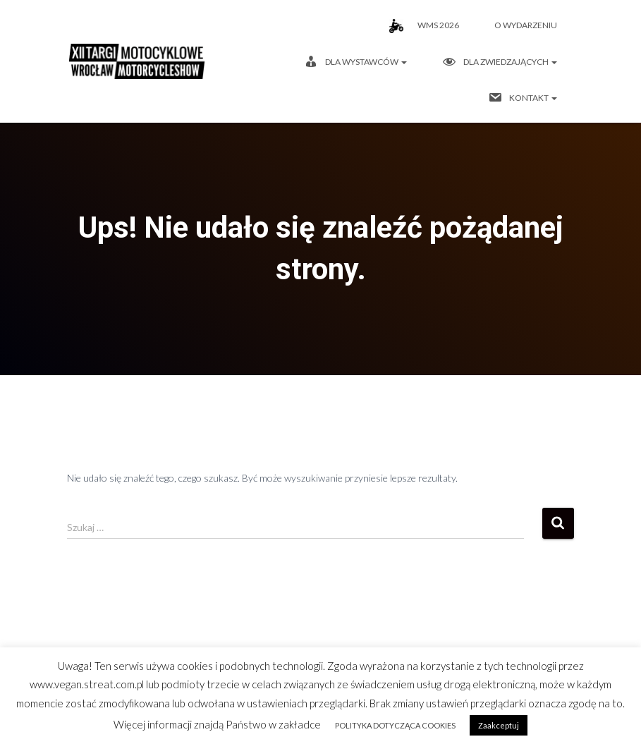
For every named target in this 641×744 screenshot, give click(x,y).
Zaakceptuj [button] (498, 725)
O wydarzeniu (525, 25)
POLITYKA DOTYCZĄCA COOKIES (395, 725)
